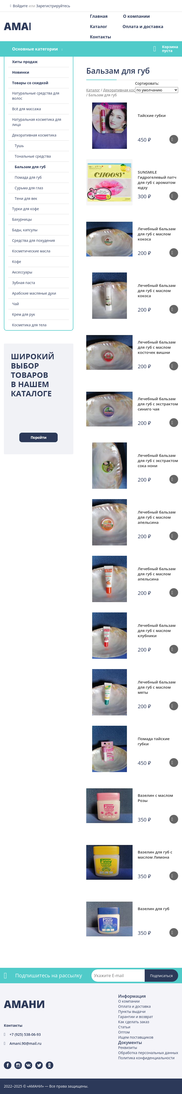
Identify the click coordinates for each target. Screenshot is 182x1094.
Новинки (20, 72)
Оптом (124, 1032)
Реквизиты (127, 1047)
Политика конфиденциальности (146, 1057)
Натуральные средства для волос (35, 96)
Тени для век (26, 198)
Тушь (19, 145)
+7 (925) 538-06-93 (25, 1034)
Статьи (124, 1026)
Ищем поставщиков (135, 1037)
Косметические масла (31, 251)
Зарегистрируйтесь (53, 5)
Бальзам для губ (30, 166)
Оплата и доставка (143, 26)
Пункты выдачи (131, 1011)
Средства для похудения (33, 240)
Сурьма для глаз (29, 187)
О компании (136, 16)
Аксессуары (22, 272)
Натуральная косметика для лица (36, 122)
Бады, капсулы (25, 229)
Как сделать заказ (133, 1021)
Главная (99, 16)
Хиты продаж (25, 61)
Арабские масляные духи (34, 293)
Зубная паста (23, 282)
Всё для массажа (26, 108)
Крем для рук (23, 314)
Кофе (16, 261)
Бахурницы (22, 219)
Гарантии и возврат (135, 1016)
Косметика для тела (29, 324)
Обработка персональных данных (148, 1052)
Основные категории (35, 49)
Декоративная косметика (34, 135)
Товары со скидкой (30, 82)
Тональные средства (33, 156)
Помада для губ (28, 177)
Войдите (20, 5)
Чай (15, 303)
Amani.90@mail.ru (25, 1043)
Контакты (100, 37)
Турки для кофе (25, 208)
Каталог (98, 26)
